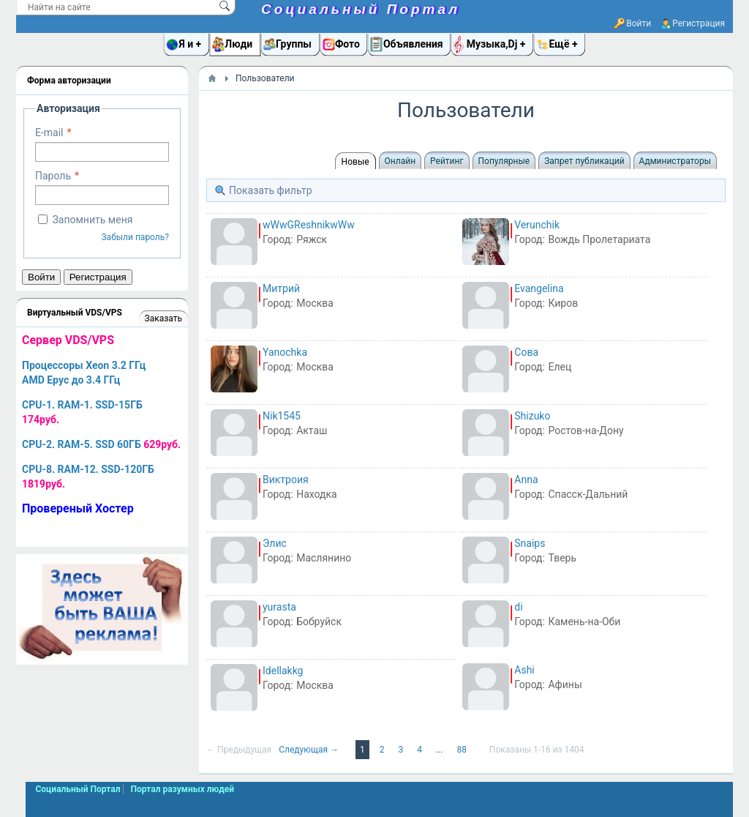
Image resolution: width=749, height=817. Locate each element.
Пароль (53, 176)
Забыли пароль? (135, 237)
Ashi (524, 670)
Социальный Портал (360, 9)
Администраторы (675, 161)
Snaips (529, 543)
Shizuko (532, 416)
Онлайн (400, 161)
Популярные (504, 161)
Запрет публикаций (584, 161)
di (518, 607)
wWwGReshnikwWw (309, 225)
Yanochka (285, 352)
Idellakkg (283, 670)
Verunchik (537, 225)
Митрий (281, 288)
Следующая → (310, 750)
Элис (275, 543)
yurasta (279, 607)
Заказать (163, 318)
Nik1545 (282, 416)
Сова (526, 352)
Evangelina (538, 288)
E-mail (49, 132)
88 (462, 750)
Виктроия (286, 479)
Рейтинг (446, 161)
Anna (526, 479)
